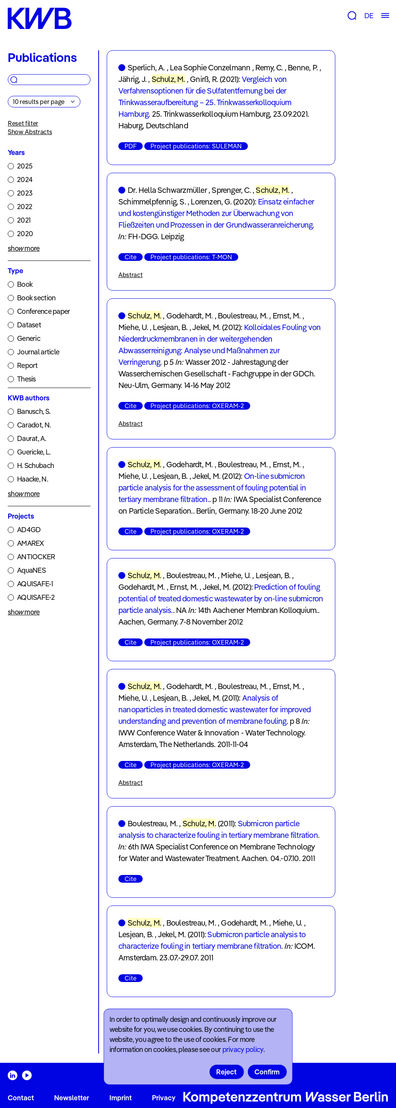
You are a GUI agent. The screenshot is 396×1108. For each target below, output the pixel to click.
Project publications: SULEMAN (196, 146)
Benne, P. (303, 67)
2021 (24, 220)
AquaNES (31, 570)
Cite (131, 257)
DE (368, 15)
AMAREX (30, 543)
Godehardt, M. (189, 315)
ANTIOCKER (36, 556)
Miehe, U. (133, 327)
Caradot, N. (34, 424)
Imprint (120, 1097)
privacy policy (242, 1049)
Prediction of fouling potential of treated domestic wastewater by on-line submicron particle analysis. (220, 598)
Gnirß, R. (204, 79)
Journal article (38, 351)
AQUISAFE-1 (35, 583)
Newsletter (71, 1097)
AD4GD (29, 529)
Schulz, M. (168, 79)
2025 (24, 166)
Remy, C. (269, 67)
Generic (28, 338)
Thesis (26, 378)
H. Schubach (35, 465)
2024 (24, 179)
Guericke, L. (33, 452)
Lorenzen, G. (211, 201)
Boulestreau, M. (243, 315)
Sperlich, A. (146, 67)
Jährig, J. (132, 79)
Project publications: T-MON (191, 257)
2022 (24, 206)
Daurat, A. (31, 438)
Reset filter (23, 123)
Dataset (29, 324)
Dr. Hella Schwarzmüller (167, 190)
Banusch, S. (33, 411)
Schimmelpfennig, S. (152, 201)
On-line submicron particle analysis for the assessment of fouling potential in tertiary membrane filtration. (212, 487)
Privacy (164, 1097)
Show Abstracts (30, 132)
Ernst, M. (287, 315)
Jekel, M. (206, 327)
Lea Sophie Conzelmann (210, 67)
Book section (36, 297)
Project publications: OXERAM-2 (197, 406)
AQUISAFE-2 (36, 597)
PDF (131, 146)
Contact (21, 1097)
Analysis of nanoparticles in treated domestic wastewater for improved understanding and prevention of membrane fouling (214, 709)
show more (24, 248)
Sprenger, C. (231, 190)
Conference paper (43, 311)
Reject (226, 1071)
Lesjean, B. (170, 327)
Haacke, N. (32, 479)
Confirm (267, 1071)
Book (24, 284)
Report (27, 365)
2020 (25, 233)
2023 (24, 193)
